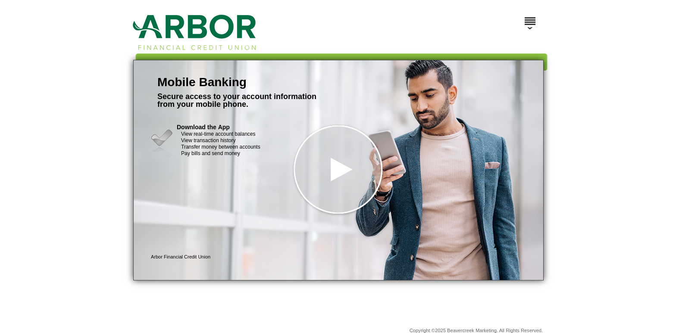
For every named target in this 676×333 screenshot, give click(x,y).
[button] (338, 170)
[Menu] (530, 17)
